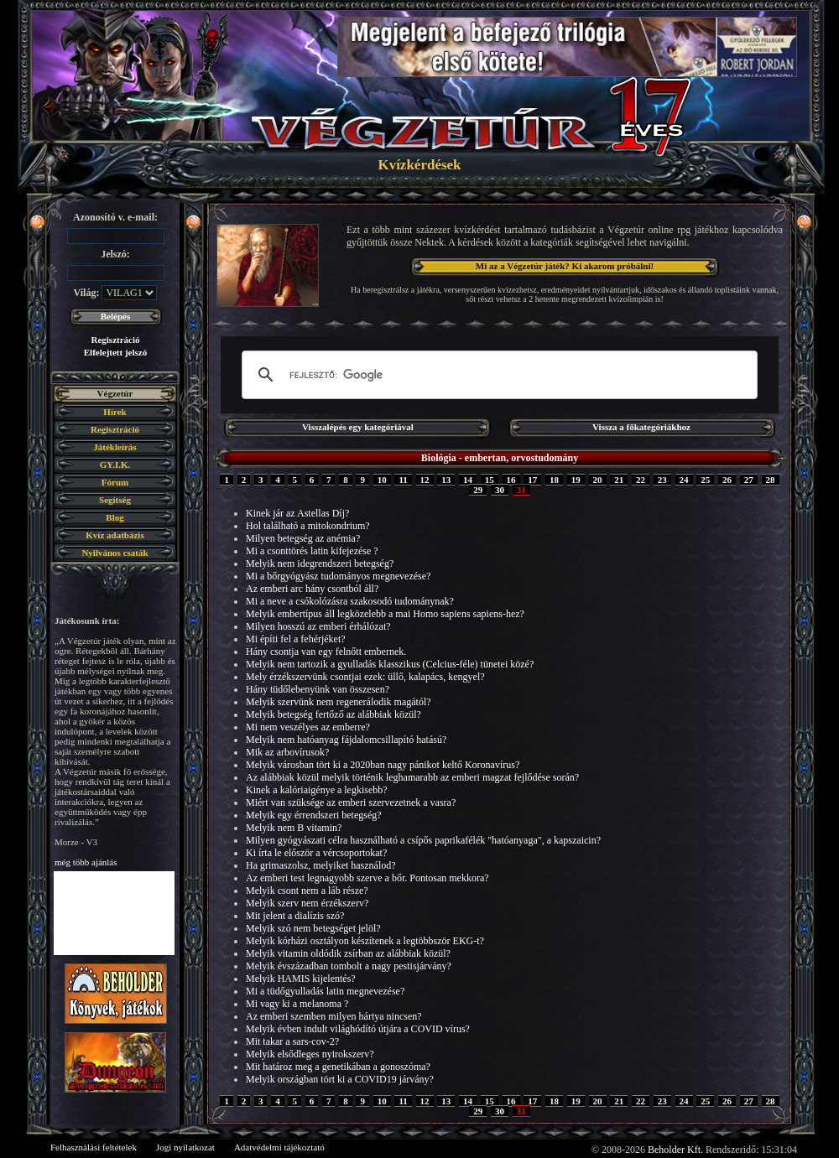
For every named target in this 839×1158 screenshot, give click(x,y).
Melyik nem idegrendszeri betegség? (319, 563)
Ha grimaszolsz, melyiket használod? (321, 865)
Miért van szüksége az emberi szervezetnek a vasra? (351, 802)
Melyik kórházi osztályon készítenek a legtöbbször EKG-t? (365, 941)
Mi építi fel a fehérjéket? (296, 639)
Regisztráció (115, 340)
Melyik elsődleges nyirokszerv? (310, 1054)
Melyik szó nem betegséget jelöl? (313, 928)
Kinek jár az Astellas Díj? (297, 513)
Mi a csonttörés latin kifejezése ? (312, 551)
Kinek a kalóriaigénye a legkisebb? (317, 790)
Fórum (115, 482)
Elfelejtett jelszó (115, 352)
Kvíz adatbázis (114, 535)
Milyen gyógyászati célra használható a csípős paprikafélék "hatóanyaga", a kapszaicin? (423, 840)
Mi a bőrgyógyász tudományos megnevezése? (338, 576)
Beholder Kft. (675, 1149)
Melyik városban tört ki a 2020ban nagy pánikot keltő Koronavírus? (382, 765)
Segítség (115, 500)
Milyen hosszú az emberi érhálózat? (318, 626)
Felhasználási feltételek (93, 1147)
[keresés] (497, 375)
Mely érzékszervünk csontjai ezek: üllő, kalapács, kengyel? (365, 677)
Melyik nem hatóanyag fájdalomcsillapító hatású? (346, 739)
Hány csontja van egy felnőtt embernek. (326, 651)
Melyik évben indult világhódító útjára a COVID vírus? (358, 1029)
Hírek (114, 412)
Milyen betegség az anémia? (303, 538)
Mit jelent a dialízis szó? (295, 916)
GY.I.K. (115, 465)
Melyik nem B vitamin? (293, 827)
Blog (114, 517)
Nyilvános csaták (114, 553)
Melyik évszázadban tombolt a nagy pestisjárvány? (348, 966)
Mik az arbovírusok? (287, 752)
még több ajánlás (86, 862)
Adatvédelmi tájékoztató (279, 1147)
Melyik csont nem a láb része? (307, 890)
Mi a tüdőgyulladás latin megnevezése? (325, 991)
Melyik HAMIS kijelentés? (301, 978)
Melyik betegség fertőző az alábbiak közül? (333, 714)
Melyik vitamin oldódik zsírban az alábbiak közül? (348, 953)
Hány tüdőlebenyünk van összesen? (317, 689)
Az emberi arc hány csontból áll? (312, 589)
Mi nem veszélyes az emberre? (308, 727)
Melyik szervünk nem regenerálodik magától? (338, 702)
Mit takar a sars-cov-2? (292, 1041)
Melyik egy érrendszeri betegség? (314, 815)
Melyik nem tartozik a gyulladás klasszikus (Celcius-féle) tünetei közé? (390, 664)
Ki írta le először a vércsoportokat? (316, 853)
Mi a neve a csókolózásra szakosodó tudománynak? (350, 601)
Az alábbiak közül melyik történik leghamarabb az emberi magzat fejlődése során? (412, 777)
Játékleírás (114, 447)
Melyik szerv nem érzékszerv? (307, 903)
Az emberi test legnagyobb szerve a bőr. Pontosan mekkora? (367, 878)
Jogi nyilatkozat (185, 1147)
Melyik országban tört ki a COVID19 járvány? (340, 1079)
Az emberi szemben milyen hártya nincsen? (334, 1016)
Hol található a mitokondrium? (308, 526)
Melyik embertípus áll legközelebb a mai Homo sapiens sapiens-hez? (385, 614)
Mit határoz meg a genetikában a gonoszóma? (338, 1066)
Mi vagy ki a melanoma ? (297, 1004)
